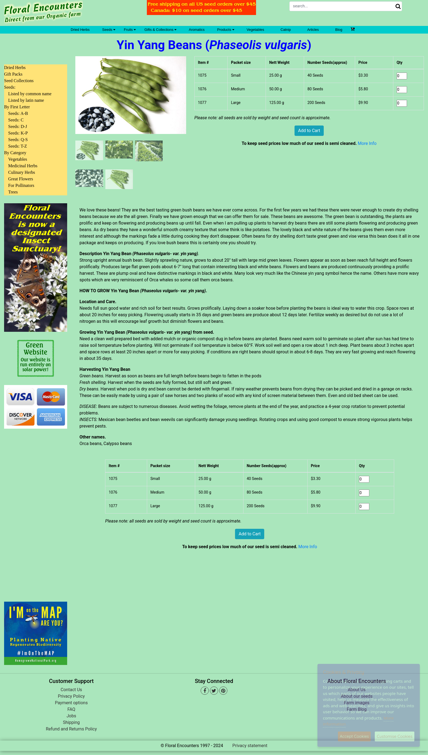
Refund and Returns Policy (71, 729)
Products (225, 30)
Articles (313, 30)
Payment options (71, 702)
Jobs (71, 715)
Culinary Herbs (21, 172)
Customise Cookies (394, 736)
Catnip (286, 30)
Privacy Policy (71, 696)
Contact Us (71, 689)
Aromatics (197, 30)
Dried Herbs (80, 30)
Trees (13, 192)
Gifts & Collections (160, 30)
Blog (338, 30)
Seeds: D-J (17, 126)
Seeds (108, 30)
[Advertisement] (35, 512)
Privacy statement (249, 745)
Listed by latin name (26, 100)
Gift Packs (13, 74)
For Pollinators (21, 185)
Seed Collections (19, 80)
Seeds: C (15, 120)
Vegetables (255, 30)
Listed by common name (30, 93)
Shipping (71, 722)
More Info (367, 143)
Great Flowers (20, 179)
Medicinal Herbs (22, 165)
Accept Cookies (354, 736)
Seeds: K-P (18, 133)
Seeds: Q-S (18, 139)
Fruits (130, 30)
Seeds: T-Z (17, 146)
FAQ (71, 709)
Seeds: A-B (18, 113)
